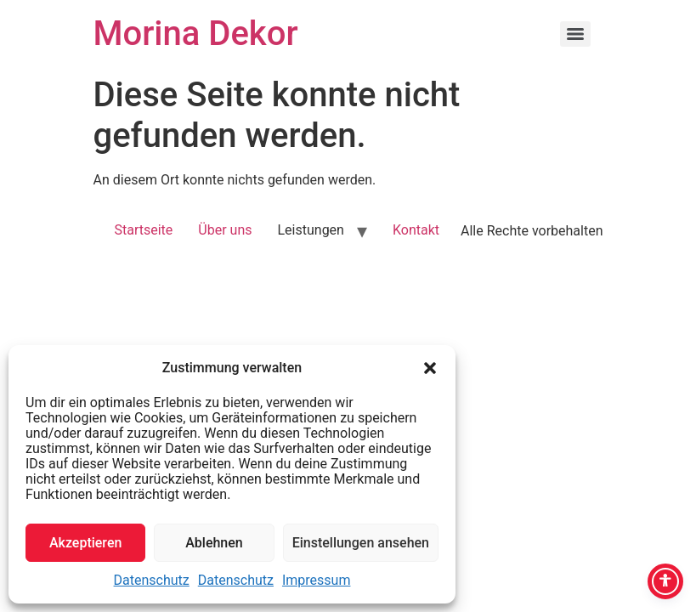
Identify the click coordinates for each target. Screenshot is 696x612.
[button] (430, 368)
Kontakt (416, 230)
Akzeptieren (85, 543)
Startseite (143, 230)
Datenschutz (152, 580)
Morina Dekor (195, 34)
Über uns (225, 230)
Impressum (316, 580)
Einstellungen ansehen (360, 543)
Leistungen (310, 230)
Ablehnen (214, 543)
